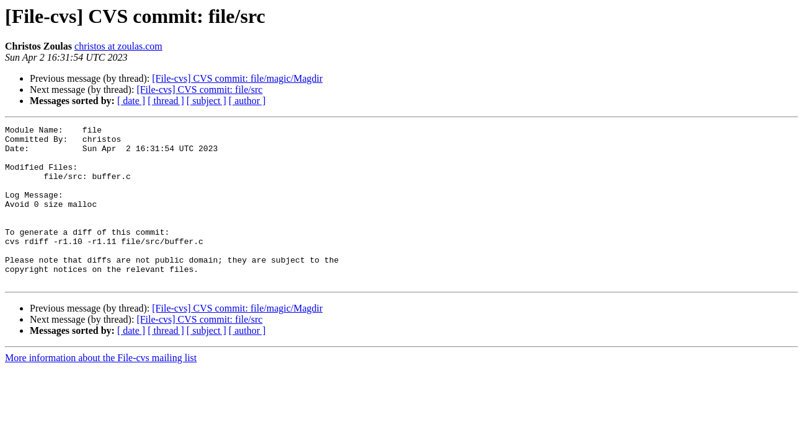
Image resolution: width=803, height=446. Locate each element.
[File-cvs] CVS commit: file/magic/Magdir (237, 78)
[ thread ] (166, 100)
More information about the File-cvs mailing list (101, 389)
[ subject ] (206, 100)
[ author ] (247, 100)
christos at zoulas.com (118, 46)
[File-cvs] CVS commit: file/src (199, 89)
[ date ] (131, 100)
